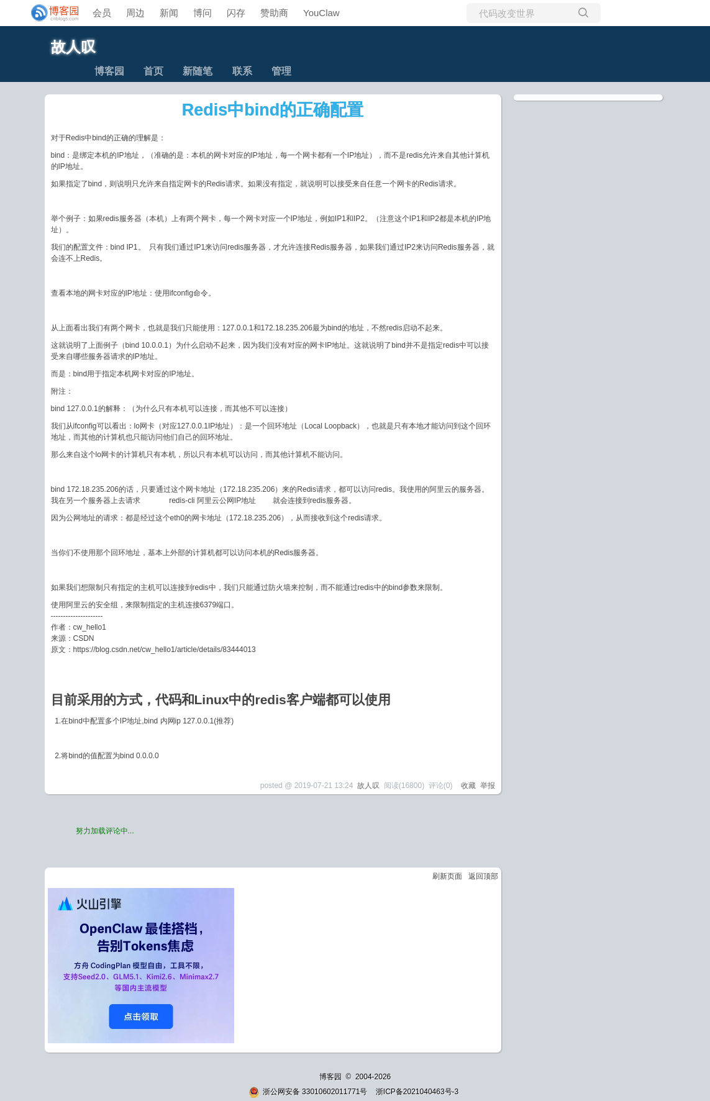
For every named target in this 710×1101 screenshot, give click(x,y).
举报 (487, 785)
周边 (135, 12)
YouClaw (321, 12)
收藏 (468, 785)
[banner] (50, 13)
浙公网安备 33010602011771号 (308, 1091)
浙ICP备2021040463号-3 (417, 1091)
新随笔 (197, 71)
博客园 (109, 71)
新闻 (169, 12)
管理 (281, 71)
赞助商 (274, 12)
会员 (102, 12)
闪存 (236, 12)
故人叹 (73, 47)
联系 (242, 71)
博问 (202, 12)
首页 (153, 71)
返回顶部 (483, 876)
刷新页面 (447, 876)
